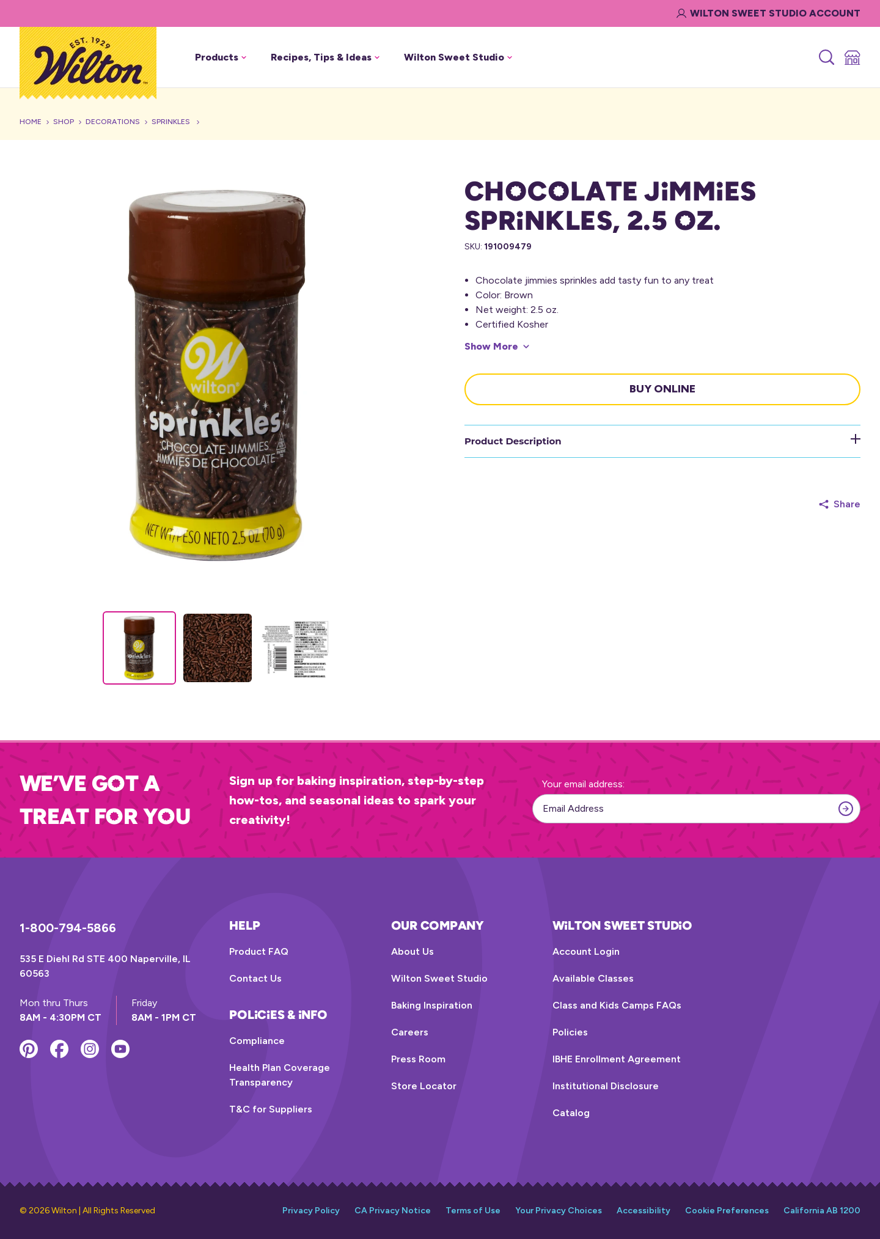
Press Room (418, 1059)
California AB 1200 (821, 1210)
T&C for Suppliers (270, 1109)
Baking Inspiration (431, 1005)
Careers (409, 1032)
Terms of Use (473, 1210)
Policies (570, 1032)
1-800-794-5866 (68, 928)
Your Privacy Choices (558, 1210)
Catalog (571, 1113)
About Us (412, 951)
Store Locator (424, 1086)
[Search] (825, 57)
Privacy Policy (311, 1210)
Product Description (662, 440)
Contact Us (255, 978)
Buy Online (662, 388)
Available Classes (593, 978)
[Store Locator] (851, 57)
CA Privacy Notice (392, 1210)
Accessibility (643, 1210)
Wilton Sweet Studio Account (768, 13)
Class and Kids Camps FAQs (616, 1005)
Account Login (586, 951)
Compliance (257, 1040)
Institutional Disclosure (605, 1086)
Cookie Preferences (727, 1210)
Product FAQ (258, 951)
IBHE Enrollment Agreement (616, 1059)
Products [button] (220, 57)
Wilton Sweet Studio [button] (458, 57)
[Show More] (496, 346)
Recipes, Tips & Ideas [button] (325, 57)
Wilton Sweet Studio (439, 978)
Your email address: (583, 784)
